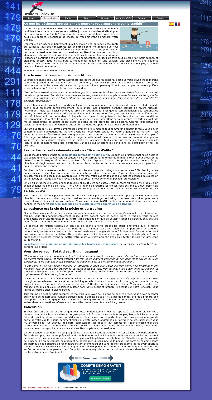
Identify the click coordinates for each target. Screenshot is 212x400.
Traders (31, 18)
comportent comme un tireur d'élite (85, 155)
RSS (24, 388)
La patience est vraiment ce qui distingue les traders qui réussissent (71, 244)
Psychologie (50, 18)
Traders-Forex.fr (39, 14)
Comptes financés (142, 18)
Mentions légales (45, 388)
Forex (87, 18)
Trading (68, 18)
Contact (160, 18)
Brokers (105, 18)
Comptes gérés (123, 18)
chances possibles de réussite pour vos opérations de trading (91, 204)
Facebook (32, 388)
